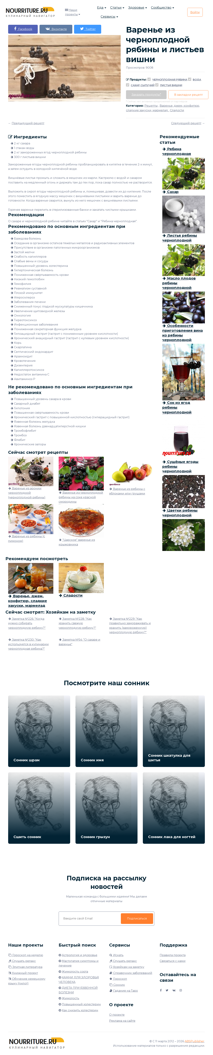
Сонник (117, 985)
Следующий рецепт (186, 123)
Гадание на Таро (123, 990)
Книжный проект (23, 973)
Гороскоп (118, 979)
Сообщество (161, 8)
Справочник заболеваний (130, 973)
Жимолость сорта (75, 971)
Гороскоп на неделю (25, 955)
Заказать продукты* (147, 94)
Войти (195, 12)
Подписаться (137, 918)
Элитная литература (25, 967)
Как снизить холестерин (80, 1010)
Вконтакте (58, 29)
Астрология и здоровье (79, 955)
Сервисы (108, 17)
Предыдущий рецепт (28, 123)
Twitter (91, 29)
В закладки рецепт (190, 94)
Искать (116, 955)
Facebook (23, 29)
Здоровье (136, 8)
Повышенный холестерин (81, 1004)
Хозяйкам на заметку (126, 967)
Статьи (116, 8)
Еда (100, 8)
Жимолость (70, 998)
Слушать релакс (22, 961)
